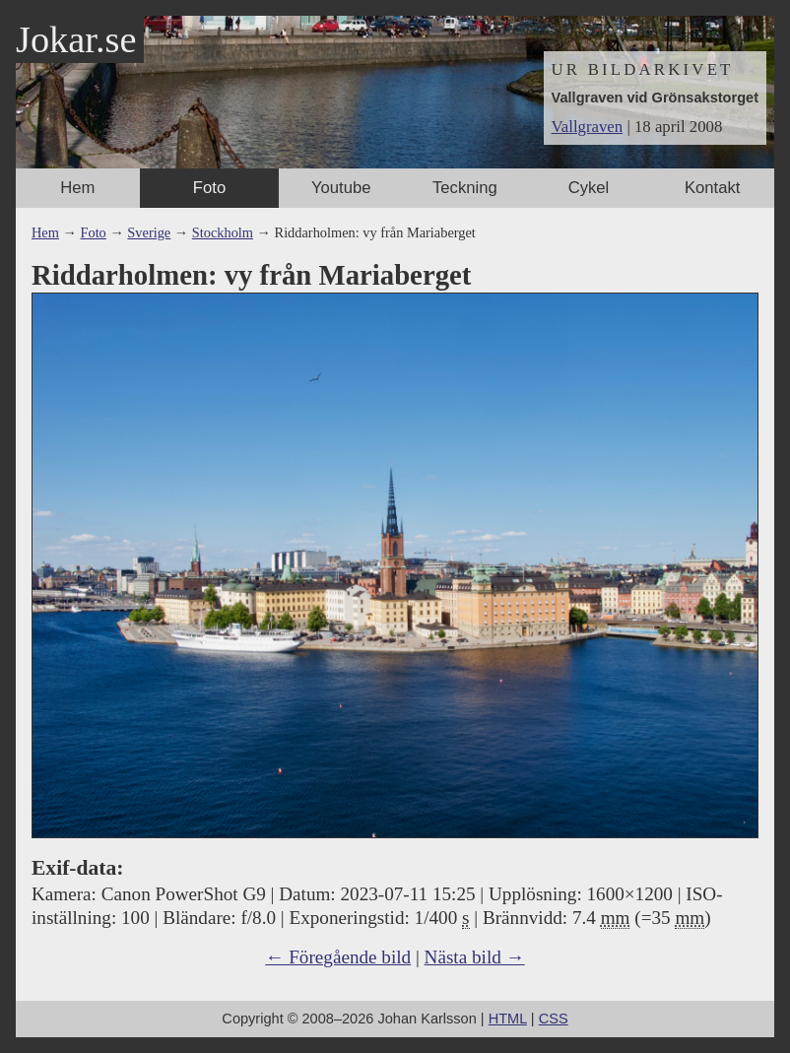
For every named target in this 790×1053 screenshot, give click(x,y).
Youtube (340, 187)
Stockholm (222, 232)
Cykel (589, 187)
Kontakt (712, 187)
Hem (77, 187)
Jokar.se (76, 39)
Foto (209, 187)
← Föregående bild (338, 957)
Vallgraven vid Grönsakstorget (655, 97)
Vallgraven (588, 126)
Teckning (464, 187)
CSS (553, 1018)
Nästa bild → (475, 957)
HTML (508, 1018)
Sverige (148, 232)
